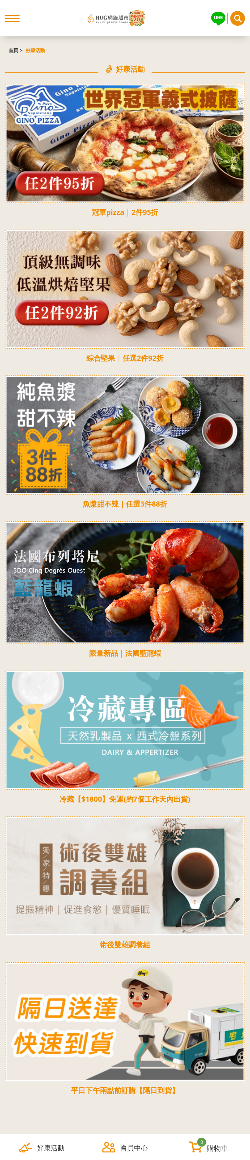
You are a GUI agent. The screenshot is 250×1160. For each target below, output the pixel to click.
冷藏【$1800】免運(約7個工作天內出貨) (125, 799)
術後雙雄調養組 (125, 944)
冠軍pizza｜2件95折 (125, 212)
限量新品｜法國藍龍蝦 (125, 653)
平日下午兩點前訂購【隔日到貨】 (125, 1090)
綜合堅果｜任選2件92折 (125, 358)
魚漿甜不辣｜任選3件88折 (125, 504)
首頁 (13, 50)
